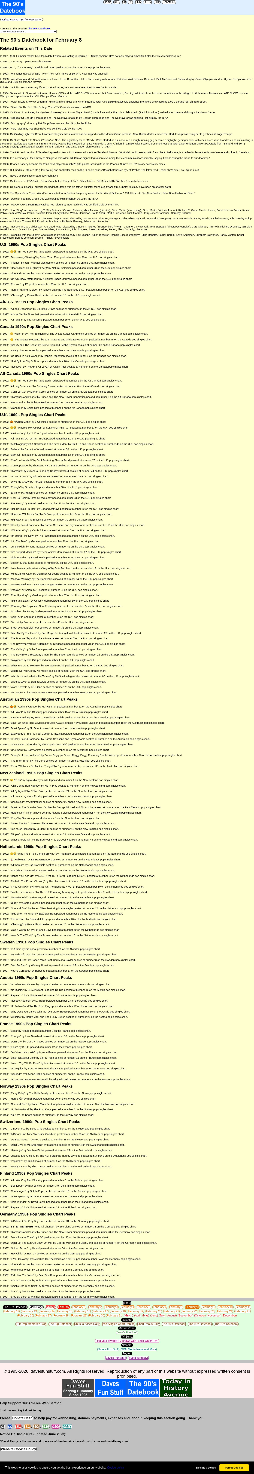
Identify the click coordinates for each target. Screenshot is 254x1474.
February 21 (171, 1311)
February (63, 1307)
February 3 (111, 1307)
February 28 (61, 1315)
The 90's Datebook (38, 28)
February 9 (208, 1307)
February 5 (143, 1307)
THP (157, 2)
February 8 (192, 1307)
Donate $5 (169, 2)
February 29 (78, 1315)
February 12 (11, 1311)
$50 (36, 1426)
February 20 (153, 1311)
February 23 (206, 1311)
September (185, 1315)
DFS (117, 2)
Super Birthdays (139, 1357)
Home (107, 2)
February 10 (225, 1307)
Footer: (127, 1353)
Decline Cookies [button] (206, 1467)
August (171, 1315)
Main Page (36, 1307)
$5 (10, 1426)
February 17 (100, 1311)
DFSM (148, 2)
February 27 (43, 1315)
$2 (3, 1426)
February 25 (242, 1311)
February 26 (25, 1315)
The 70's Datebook (226, 1323)
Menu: (127, 1302)
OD (130, 2)
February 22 (189, 1311)
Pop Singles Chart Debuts (118, 1323)
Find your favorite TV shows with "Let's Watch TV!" (127, 1340)
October (200, 1315)
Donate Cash (22, 1418)
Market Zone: (127, 1328)
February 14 (47, 1311)
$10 (18, 1426)
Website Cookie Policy (18, 1449)
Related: (127, 1319)
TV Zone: (127, 1336)
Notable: (127, 1345)
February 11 (243, 1307)
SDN (138, 2)
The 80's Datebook (174, 1323)
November (213, 1315)
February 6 (160, 1307)
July (162, 1315)
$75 (45, 1426)
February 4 (127, 1307)
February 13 (29, 1311)
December (229, 1315)
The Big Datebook (60, 1323)
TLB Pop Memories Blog (31, 1323)
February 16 (82, 1311)
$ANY (67, 1426)
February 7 (176, 1307)
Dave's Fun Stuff (127, 1332)
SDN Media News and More (138, 1349)
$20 (27, 1426)
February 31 (114, 1315)
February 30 (96, 1315)
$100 (55, 1426)
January (51, 1307)
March (128, 1315)
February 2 (95, 1307)
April (138, 1315)
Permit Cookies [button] (234, 1467)
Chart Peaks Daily (148, 1323)
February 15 (64, 1311)
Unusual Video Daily (86, 1323)
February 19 (135, 1311)
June (154, 1315)
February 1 (79, 1307)
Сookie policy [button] (115, 1467)
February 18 (118, 1311)
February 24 (224, 1311)
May (145, 1315)
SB (124, 2)
